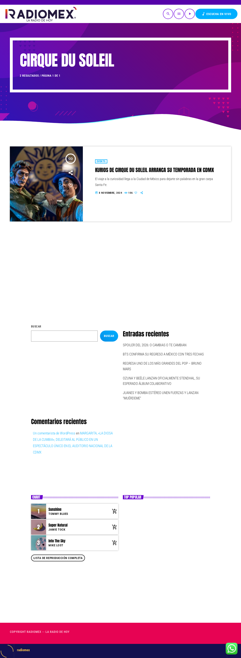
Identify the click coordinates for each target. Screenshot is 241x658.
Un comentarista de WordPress (54, 433)
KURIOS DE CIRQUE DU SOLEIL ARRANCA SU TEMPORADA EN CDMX (154, 170)
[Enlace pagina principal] (41, 14)
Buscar (36, 326)
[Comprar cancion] (113, 511)
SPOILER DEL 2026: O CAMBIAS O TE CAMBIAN (154, 345)
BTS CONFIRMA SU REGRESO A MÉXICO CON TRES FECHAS (163, 354)
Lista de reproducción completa (58, 558)
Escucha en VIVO (216, 14)
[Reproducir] (190, 14)
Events (101, 161)
